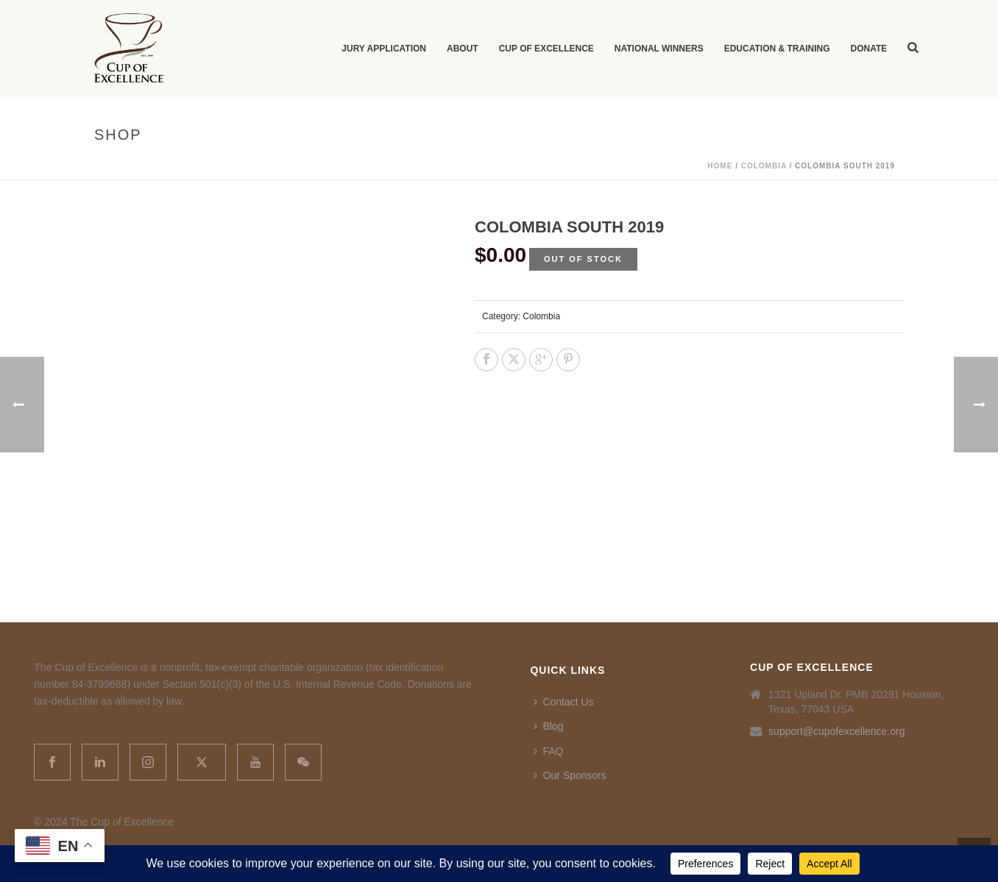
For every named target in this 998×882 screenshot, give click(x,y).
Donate (868, 48)
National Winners (659, 48)
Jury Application (383, 48)
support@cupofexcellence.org (836, 731)
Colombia (764, 166)
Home (719, 166)
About (462, 48)
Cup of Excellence (546, 48)
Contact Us (563, 702)
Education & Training (777, 48)
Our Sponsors (570, 775)
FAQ (548, 751)
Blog (548, 726)
